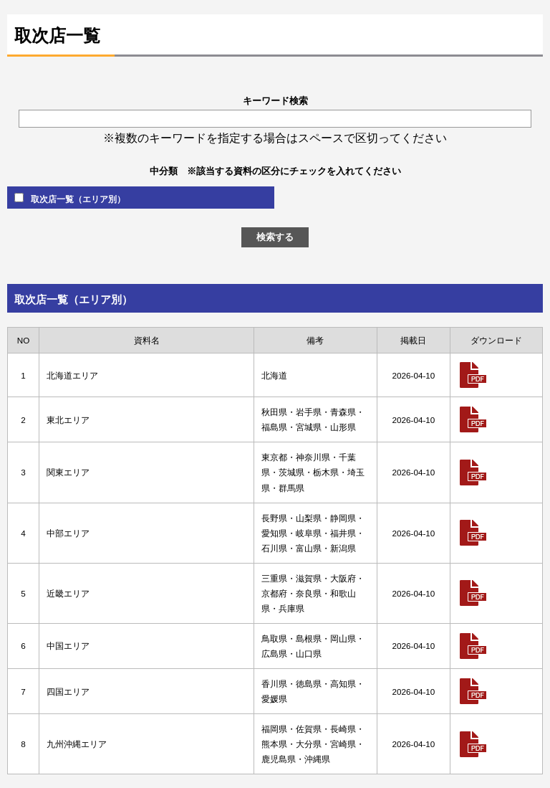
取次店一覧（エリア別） (69, 198)
